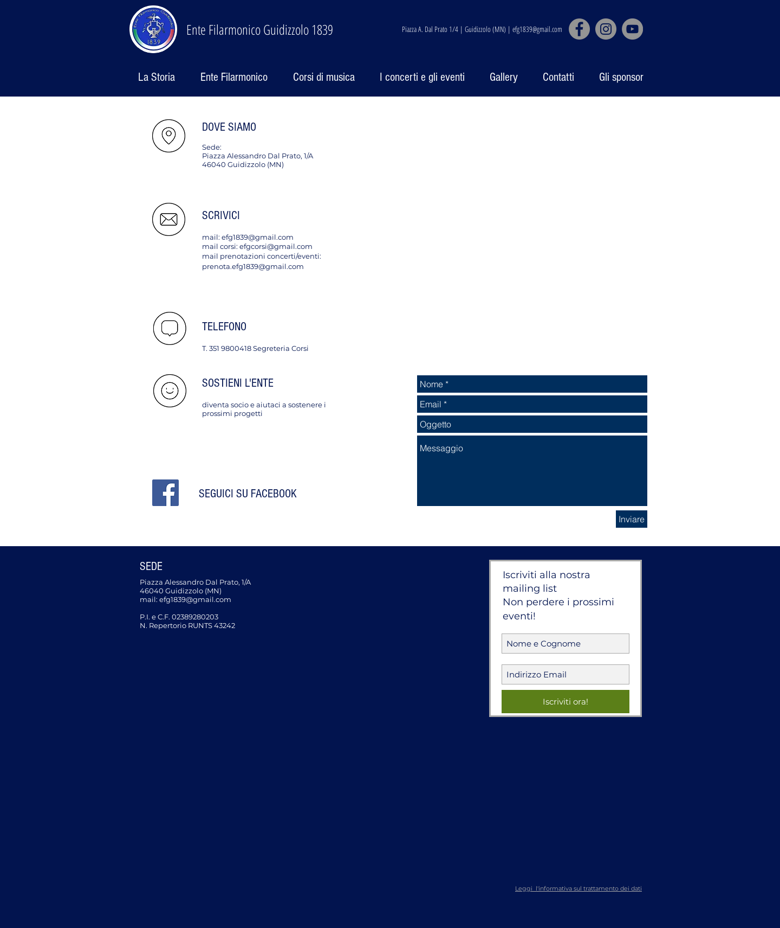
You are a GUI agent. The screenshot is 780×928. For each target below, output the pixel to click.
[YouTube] (632, 29)
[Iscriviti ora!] (565, 701)
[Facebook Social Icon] (165, 492)
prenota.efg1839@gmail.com (253, 266)
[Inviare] (631, 519)
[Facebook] (579, 29)
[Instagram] (605, 29)
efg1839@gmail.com (537, 29)
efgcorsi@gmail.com (276, 246)
